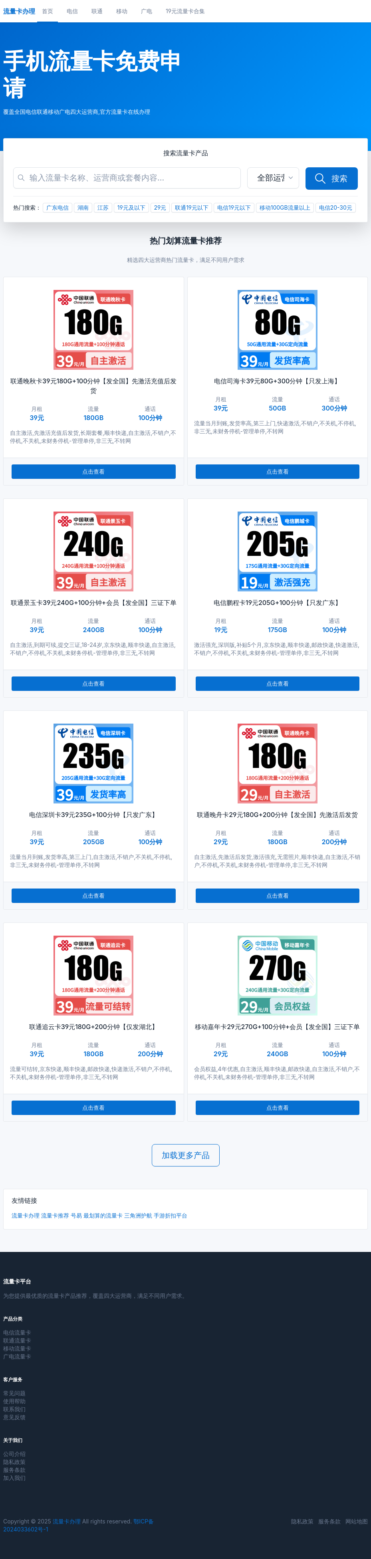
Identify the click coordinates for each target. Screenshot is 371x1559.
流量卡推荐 (55, 1215)
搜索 (330, 178)
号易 (76, 1215)
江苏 (103, 207)
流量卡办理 (26, 1215)
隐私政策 (14, 1461)
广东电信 (57, 207)
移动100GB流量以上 (285, 207)
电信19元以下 (234, 207)
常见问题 (14, 1393)
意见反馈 (14, 1417)
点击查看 (93, 471)
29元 (160, 207)
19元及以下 (131, 207)
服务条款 (14, 1469)
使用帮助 (14, 1401)
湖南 (83, 207)
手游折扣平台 (170, 1215)
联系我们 (14, 1409)
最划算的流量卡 (103, 1215)
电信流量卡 (17, 1332)
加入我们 (14, 1477)
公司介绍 (14, 1453)
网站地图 (356, 1521)
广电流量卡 (17, 1356)
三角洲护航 (138, 1215)
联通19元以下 (191, 207)
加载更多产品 (186, 1155)
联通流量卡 (17, 1340)
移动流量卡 (17, 1348)
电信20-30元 (335, 207)
